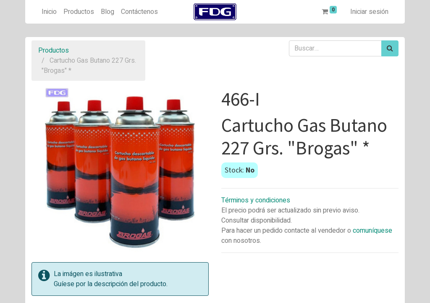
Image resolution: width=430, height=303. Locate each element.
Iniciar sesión (369, 12)
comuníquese (372, 231)
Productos (53, 50)
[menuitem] (49, 11)
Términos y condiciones (255, 200)
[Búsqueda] (390, 48)
